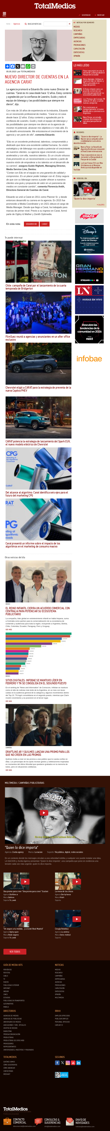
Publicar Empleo (61, 1019)
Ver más (9, 629)
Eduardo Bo (31, 224)
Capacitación (79, 49)
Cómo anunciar (9, 1068)
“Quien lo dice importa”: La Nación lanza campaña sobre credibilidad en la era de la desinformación (88, 140)
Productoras (8, 1037)
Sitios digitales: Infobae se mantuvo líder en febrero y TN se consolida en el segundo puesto (36, 681)
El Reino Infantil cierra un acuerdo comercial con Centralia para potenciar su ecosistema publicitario (38, 611)
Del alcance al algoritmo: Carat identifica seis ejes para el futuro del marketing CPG (37, 494)
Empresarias (79, 38)
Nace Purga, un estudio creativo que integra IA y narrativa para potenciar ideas (88, 120)
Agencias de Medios (10, 1016)
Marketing (7, 1031)
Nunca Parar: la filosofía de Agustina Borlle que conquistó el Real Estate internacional (89, 149)
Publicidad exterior (11, 985)
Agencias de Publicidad (12, 1019)
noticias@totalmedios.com (85, 1126)
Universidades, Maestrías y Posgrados (18, 1050)
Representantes (9, 1047)
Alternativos (8, 1004)
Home (8, 24)
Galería (100, 205)
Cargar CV (59, 1025)
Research (78, 31)
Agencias (77, 41)
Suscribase (84, 15)
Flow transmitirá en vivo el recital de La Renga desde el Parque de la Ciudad (89, 73)
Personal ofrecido (62, 1022)
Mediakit (6, 1074)
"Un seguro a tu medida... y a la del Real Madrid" (23, 928)
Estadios (6, 997)
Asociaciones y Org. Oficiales (14, 1025)
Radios (6, 982)
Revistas (6, 973)
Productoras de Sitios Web (13, 1040)
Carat (44, 224)
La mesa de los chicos (64, 891)
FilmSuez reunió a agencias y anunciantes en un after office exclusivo (38, 338)
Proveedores (8, 1043)
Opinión (77, 56)
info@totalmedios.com (52, 1126)
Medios (77, 27)
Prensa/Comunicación (11, 1034)
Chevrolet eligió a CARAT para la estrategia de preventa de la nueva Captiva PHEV (38, 389)
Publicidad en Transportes (13, 1000)
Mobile (6, 1007)
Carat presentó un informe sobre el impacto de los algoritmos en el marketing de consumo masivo (33, 545)
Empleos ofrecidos (62, 1016)
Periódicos (7, 970)
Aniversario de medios (12, 1022)
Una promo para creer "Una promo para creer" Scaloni (25, 891)
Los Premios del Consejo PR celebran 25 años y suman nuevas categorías (89, 101)
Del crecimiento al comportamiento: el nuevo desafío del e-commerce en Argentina (89, 110)
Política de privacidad (11, 1114)
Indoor (6, 991)
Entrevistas (79, 52)
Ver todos (15, 951)
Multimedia (59, 997)
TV (4, 979)
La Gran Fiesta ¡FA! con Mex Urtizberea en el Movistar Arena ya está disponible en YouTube (88, 166)
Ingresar (99, 15)
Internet (6, 988)
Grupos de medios (10, 1028)
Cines (5, 994)
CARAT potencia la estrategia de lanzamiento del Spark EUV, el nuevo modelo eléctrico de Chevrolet (38, 443)
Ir (69, 24)
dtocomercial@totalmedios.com (24, 1126)
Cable (5, 976)
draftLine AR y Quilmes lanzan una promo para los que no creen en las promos (37, 753)
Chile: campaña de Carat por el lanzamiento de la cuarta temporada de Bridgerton (36, 287)
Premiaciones (80, 45)
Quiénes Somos (9, 1062)
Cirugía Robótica (62, 928)
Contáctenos (8, 1071)
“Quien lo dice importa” (85, 198)
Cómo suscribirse (10, 1065)
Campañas (78, 34)
